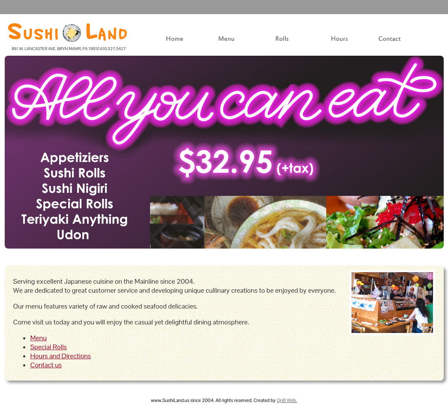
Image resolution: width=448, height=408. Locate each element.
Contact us (46, 364)
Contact (379, 44)
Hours (319, 44)
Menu (205, 44)
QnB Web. (287, 400)
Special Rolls (48, 346)
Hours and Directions (60, 355)
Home (142, 44)
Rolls (260, 44)
